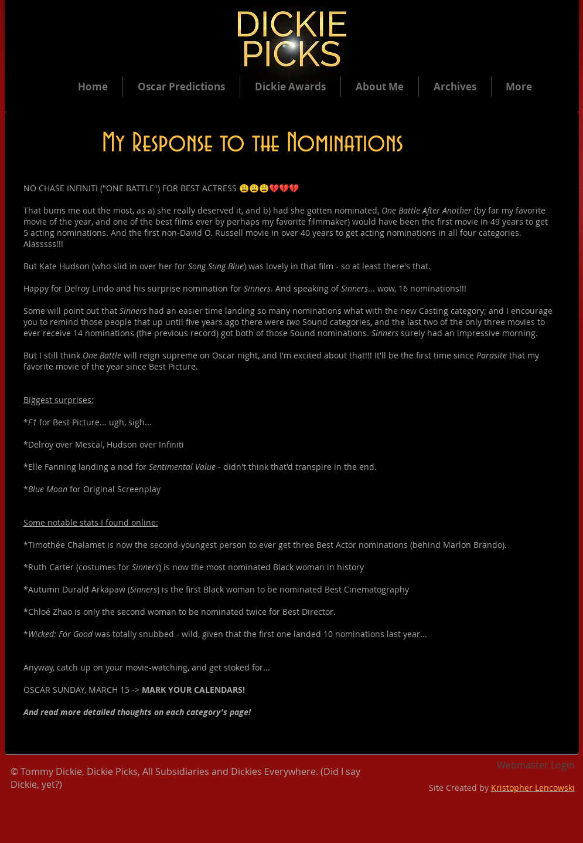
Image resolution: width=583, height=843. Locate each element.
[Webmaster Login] (536, 765)
